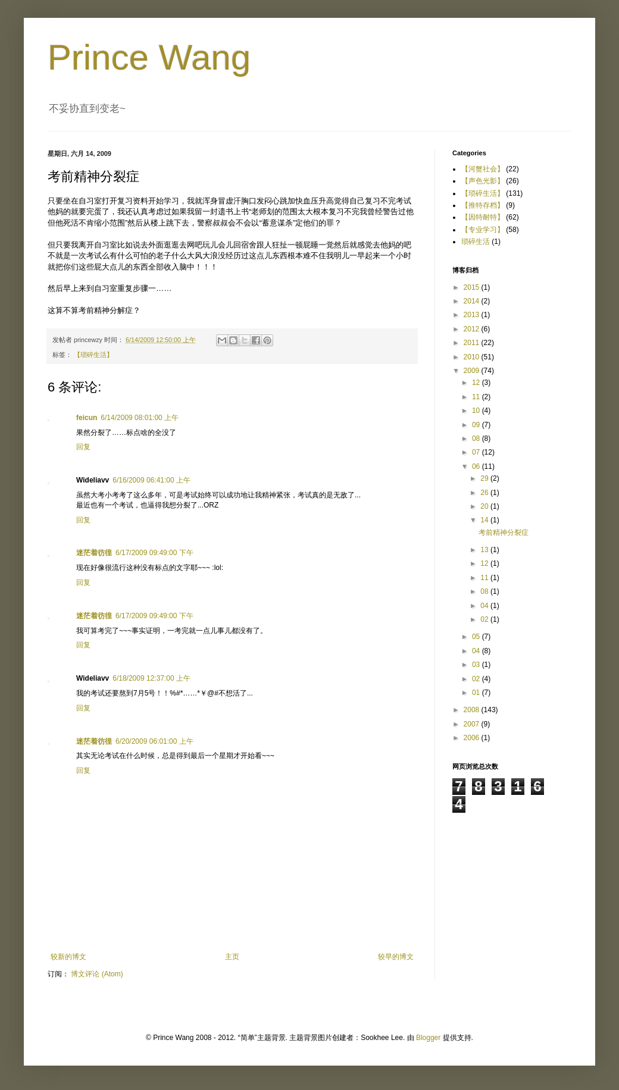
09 (477, 425)
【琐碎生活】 (93, 354)
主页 (232, 957)
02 (485, 619)
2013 (473, 315)
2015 (473, 287)
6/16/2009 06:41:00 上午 (151, 480)
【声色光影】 (482, 181)
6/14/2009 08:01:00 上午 (140, 418)
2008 (473, 710)
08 (477, 438)
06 (477, 466)
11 (477, 397)
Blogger (428, 1037)
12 (477, 382)
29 (485, 478)
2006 (473, 738)
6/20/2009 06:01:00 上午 (154, 741)
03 (477, 664)
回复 (83, 447)
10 (477, 410)
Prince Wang (149, 57)
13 (485, 550)
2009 (473, 371)
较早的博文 (396, 957)
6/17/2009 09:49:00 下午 (154, 553)
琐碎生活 (475, 241)
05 (477, 636)
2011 (473, 343)
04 (485, 606)
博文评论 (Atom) (97, 974)
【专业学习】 (482, 229)
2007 (473, 724)
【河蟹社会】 (482, 169)
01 (477, 692)
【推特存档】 (482, 205)
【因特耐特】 (482, 217)
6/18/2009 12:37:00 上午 (151, 678)
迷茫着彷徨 (94, 553)
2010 (473, 357)
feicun (86, 418)
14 (485, 520)
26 (485, 492)
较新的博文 (68, 957)
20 (485, 506)
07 (477, 452)
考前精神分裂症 (504, 532)
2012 (473, 329)
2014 (473, 301)
